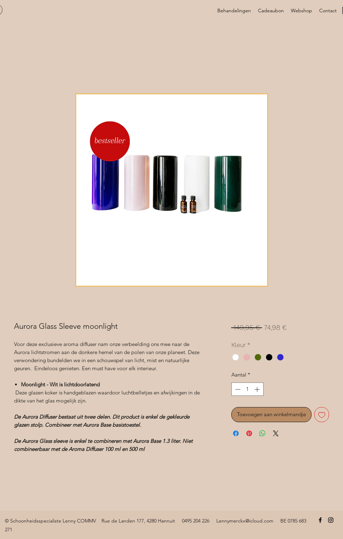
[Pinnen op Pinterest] (249, 433)
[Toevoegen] (321, 414)
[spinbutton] (247, 389)
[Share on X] (276, 433)
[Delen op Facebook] (236, 433)
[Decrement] (237, 389)
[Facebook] (320, 520)
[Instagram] (330, 520)
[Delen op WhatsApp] (262, 433)
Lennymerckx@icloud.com (244, 521)
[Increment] (257, 389)
